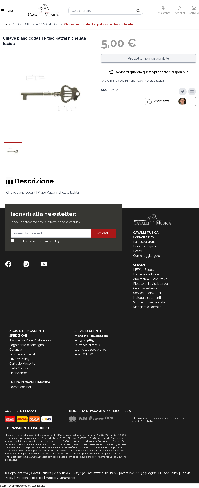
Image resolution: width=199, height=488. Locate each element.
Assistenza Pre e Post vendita (30, 340)
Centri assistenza (145, 288)
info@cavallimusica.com (91, 335)
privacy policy (51, 241)
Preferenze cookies (29, 478)
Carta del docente (22, 363)
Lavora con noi (20, 387)
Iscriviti (103, 233)
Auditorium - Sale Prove (150, 279)
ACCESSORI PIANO (47, 24)
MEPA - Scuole (143, 270)
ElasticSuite (38, 485)
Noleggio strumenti (147, 297)
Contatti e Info (143, 237)
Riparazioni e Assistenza (150, 284)
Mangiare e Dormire (147, 307)
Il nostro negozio (145, 246)
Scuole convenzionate (149, 302)
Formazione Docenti (147, 274)
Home (7, 24)
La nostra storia (144, 242)
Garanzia (15, 349)
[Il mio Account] (180, 10)
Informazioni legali (22, 354)
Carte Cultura (18, 368)
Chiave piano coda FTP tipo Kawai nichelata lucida (98, 24)
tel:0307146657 (84, 340)
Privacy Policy (19, 359)
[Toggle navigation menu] (2, 10)
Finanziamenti (19, 373)
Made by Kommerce (60, 478)
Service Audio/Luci (147, 293)
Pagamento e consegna (26, 345)
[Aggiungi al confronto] (192, 91)
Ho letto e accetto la (38, 241)
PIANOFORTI (23, 24)
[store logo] (43, 11)
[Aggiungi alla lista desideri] (183, 91)
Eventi (137, 251)
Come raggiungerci (146, 256)
